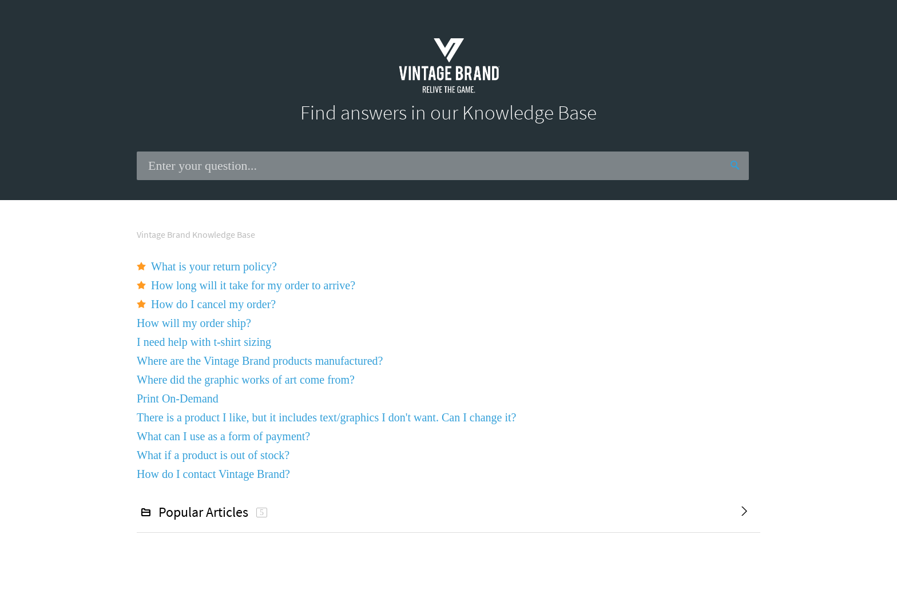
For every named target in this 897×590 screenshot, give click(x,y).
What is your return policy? (214, 266)
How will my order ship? (194, 323)
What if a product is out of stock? (213, 455)
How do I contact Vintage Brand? (213, 474)
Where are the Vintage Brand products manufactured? (260, 360)
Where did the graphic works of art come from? (246, 379)
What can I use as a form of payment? (223, 436)
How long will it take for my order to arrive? (253, 285)
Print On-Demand (178, 398)
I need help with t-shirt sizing (204, 342)
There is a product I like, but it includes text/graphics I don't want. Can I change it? (326, 417)
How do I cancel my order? (213, 304)
